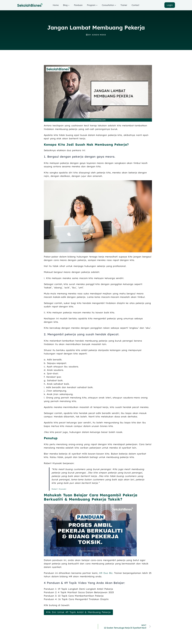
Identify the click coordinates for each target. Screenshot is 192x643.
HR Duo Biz (105, 573)
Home (56, 5)
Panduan (78, 5)
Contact (135, 5)
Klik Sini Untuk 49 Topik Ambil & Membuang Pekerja (78, 612)
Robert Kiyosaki (59, 489)
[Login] (162, 5)
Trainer (124, 5)
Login (170, 5)
